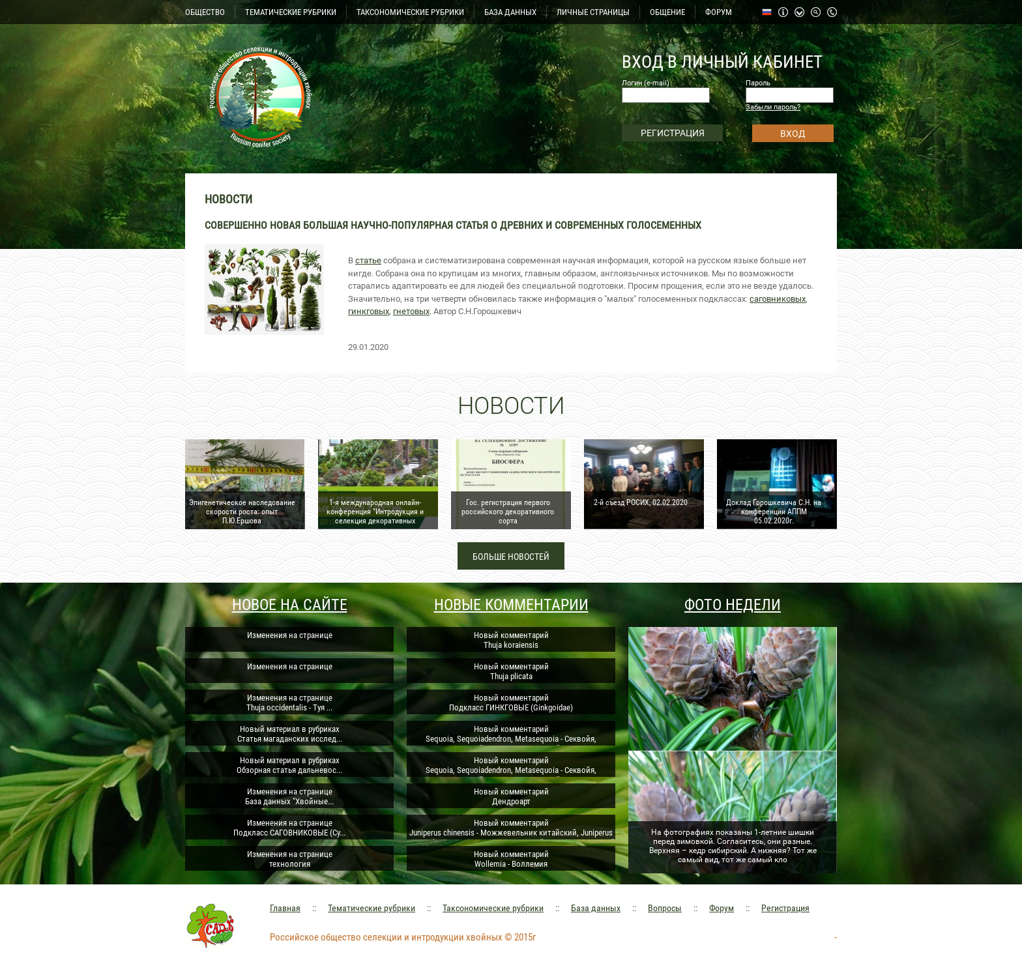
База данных (595, 908)
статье (368, 260)
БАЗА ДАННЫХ (510, 12)
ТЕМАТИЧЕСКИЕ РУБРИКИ (290, 12)
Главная (285, 908)
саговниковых (778, 299)
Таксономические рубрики (493, 908)
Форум (721, 908)
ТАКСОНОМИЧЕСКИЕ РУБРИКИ (410, 12)
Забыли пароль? (773, 107)
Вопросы (665, 908)
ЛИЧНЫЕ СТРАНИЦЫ (593, 12)
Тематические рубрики (371, 908)
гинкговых (368, 311)
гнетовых (411, 311)
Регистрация (785, 908)
